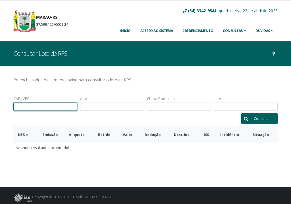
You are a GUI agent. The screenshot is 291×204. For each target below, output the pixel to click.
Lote (217, 98)
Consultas (233, 30)
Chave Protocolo (161, 98)
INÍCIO (125, 30)
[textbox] (45, 107)
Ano (83, 98)
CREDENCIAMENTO (197, 30)
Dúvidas (262, 30)
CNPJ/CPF (21, 98)
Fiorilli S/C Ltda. (85, 197)
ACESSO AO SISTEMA (156, 30)
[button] (259, 118)
